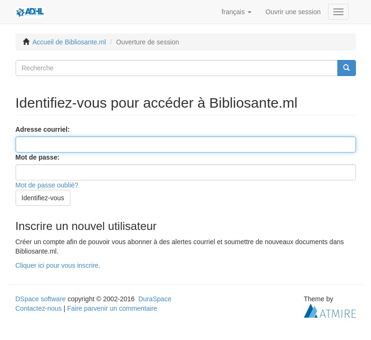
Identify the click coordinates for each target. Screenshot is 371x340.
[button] (237, 12)
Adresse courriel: (44, 129)
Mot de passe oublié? (47, 185)
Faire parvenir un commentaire (112, 308)
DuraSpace (155, 299)
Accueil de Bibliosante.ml (69, 42)
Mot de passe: (38, 157)
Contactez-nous (39, 308)
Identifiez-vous (43, 198)
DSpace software (41, 299)
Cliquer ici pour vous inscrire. (58, 265)
